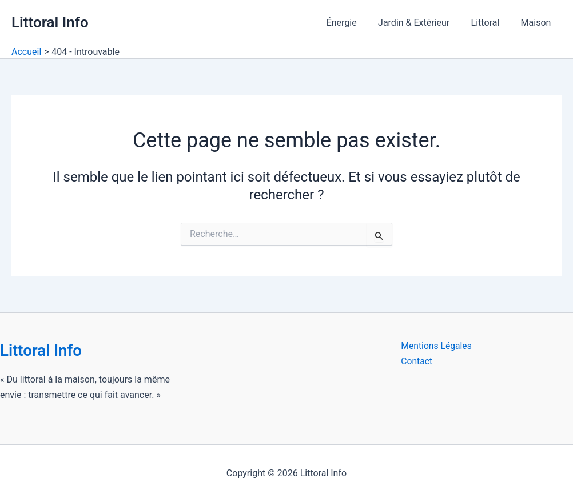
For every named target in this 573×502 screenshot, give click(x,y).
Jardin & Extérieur (421, 22)
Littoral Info (50, 22)
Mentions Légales (437, 345)
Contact (417, 361)
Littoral (490, 22)
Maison (537, 22)
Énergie (352, 22)
